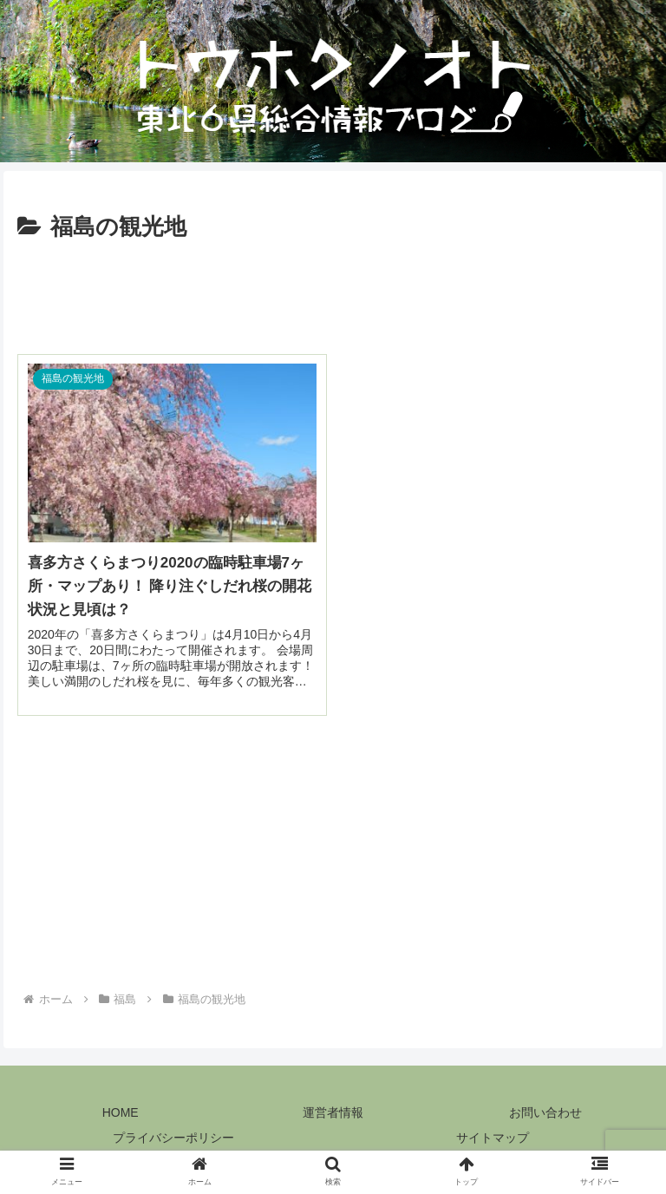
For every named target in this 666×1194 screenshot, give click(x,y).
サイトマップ (492, 1138)
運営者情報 (333, 1112)
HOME (120, 1112)
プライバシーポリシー (173, 1138)
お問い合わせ (545, 1112)
